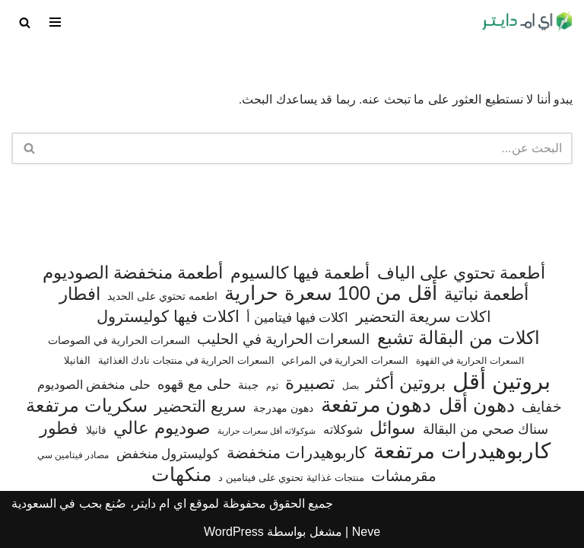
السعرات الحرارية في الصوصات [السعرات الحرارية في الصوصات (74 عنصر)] (119, 340)
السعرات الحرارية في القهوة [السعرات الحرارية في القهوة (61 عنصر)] (470, 360)
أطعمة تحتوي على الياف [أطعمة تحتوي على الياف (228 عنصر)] (461, 272)
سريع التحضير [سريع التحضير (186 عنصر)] (200, 406)
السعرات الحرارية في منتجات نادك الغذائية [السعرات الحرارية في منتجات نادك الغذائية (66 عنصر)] (186, 360)
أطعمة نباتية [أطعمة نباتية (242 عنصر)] (486, 294)
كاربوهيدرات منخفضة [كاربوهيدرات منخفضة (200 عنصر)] (297, 453)
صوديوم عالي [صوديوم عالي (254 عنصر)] (161, 428)
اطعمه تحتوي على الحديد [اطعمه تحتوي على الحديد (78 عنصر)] (162, 296)
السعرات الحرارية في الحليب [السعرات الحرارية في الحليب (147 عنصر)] (283, 339)
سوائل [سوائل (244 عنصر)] (392, 428)
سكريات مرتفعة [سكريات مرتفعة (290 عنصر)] (87, 406)
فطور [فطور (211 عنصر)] (59, 428)
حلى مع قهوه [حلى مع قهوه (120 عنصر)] (194, 384)
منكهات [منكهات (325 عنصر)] (181, 475)
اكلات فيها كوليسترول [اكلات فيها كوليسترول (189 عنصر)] (168, 316)
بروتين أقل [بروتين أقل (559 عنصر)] (501, 381)
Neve (366, 531)
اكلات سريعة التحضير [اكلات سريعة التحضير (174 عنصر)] (423, 316)
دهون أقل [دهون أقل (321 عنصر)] (477, 406)
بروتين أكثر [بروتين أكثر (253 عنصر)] (405, 383)
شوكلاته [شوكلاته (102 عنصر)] (343, 429)
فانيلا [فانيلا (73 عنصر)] (96, 430)
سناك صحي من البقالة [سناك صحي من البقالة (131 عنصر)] (485, 429)
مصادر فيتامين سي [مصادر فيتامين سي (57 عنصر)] (73, 455)
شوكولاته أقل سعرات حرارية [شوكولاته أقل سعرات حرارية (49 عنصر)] (266, 430)
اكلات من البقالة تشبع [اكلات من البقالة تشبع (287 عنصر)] (458, 338)
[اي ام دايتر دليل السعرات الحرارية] (527, 22)
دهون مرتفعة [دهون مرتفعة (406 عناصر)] (376, 406)
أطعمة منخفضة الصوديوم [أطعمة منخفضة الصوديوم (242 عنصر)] (133, 272)
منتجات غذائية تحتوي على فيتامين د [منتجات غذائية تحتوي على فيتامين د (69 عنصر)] (291, 477)
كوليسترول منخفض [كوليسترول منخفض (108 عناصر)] (168, 454)
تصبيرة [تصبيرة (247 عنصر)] (310, 383)
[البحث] (24, 22)
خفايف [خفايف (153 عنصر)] (542, 406)
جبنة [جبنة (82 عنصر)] (248, 385)
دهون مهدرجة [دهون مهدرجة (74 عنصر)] (283, 408)
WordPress (234, 531)
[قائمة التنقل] (55, 22)
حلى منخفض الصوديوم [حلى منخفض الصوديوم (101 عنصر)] (94, 384)
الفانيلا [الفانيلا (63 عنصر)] (77, 360)
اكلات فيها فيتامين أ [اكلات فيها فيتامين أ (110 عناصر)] (297, 318)
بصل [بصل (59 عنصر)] (350, 386)
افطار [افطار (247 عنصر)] (79, 294)
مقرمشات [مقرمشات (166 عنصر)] (403, 475)
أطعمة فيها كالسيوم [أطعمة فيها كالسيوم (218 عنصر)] (300, 272)
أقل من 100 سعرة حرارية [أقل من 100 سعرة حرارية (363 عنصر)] (330, 294)
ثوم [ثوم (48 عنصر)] (272, 385)
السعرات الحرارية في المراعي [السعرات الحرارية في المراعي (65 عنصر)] (344, 360)
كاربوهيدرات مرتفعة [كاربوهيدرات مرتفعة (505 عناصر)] (462, 451)
